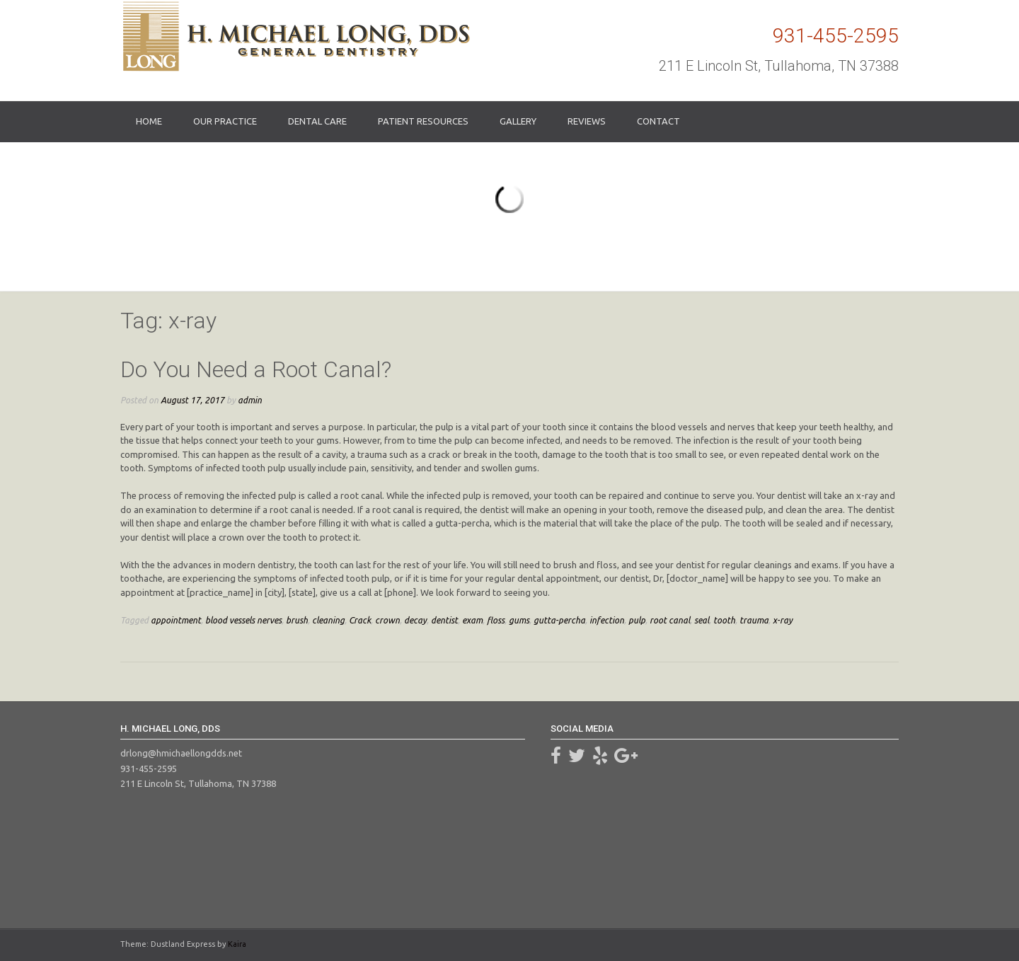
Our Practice (225, 121)
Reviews (587, 121)
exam (472, 620)
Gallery (518, 121)
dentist (444, 620)
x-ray (783, 620)
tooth (724, 620)
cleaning (328, 620)
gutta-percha (559, 620)
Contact (658, 121)
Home (149, 121)
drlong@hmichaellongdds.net (181, 753)
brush (297, 620)
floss (496, 620)
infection (606, 620)
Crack (360, 620)
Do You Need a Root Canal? (255, 369)
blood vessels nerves (243, 620)
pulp (636, 620)
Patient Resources (423, 121)
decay (415, 620)
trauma (753, 620)
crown (387, 620)
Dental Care (317, 121)
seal (701, 620)
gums (519, 620)
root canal (670, 620)
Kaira (237, 944)
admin (250, 400)
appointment (176, 620)
